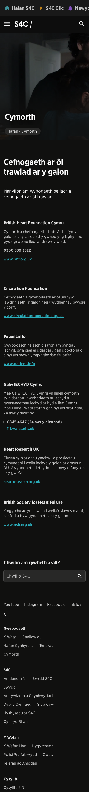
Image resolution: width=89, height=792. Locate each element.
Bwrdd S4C (42, 678)
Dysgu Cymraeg (18, 704)
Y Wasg (10, 637)
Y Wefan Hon (15, 746)
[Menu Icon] (7, 24)
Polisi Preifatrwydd (20, 754)
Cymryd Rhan (16, 721)
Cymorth (11, 654)
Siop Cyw (45, 704)
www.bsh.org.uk (18, 524)
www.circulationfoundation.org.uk (34, 316)
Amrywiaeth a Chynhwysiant (29, 696)
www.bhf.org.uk (18, 259)
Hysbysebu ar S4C (19, 713)
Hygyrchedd (43, 746)
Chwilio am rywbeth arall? (32, 562)
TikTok (75, 604)
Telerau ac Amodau (20, 763)
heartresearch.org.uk (22, 481)
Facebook (56, 604)
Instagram (33, 604)
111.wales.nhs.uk (20, 428)
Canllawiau (32, 637)
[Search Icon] (82, 24)
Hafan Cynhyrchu (19, 645)
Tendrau (46, 645)
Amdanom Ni (15, 678)
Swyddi (10, 687)
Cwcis (48, 754)
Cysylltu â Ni (14, 787)
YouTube (11, 604)
